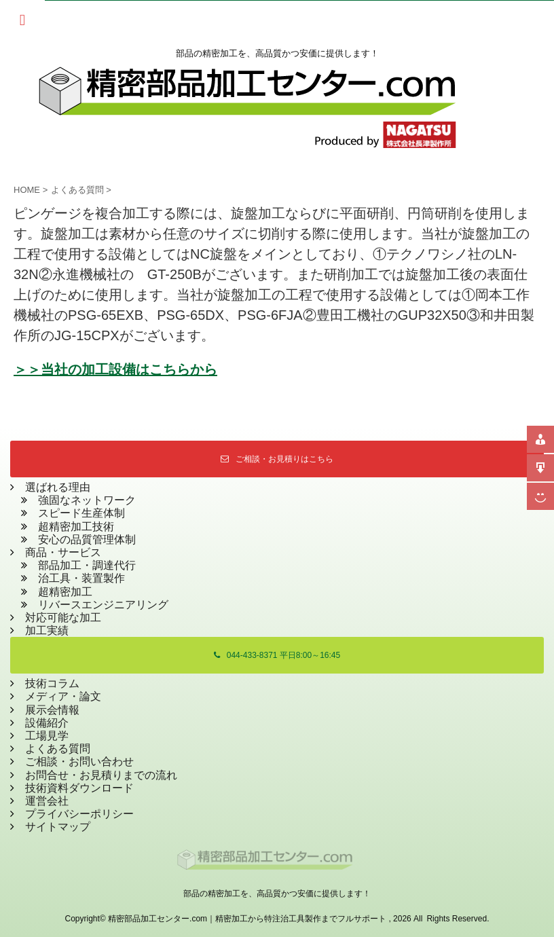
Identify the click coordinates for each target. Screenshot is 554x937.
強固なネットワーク (87, 500)
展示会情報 (52, 710)
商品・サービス (57, 552)
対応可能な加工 (63, 617)
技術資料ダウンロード (79, 788)
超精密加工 (65, 592)
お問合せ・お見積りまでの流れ (101, 775)
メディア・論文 (63, 696)
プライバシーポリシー (79, 814)
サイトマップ (57, 826)
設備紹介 (47, 723)
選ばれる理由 (57, 487)
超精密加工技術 (76, 526)
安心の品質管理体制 (87, 539)
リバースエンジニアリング (103, 604)
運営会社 (47, 801)
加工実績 (47, 630)
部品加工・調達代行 (87, 565)
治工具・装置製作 (81, 578)
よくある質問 (57, 748)
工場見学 (47, 735)
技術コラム (52, 683)
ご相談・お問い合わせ (79, 761)
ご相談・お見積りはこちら (277, 459)
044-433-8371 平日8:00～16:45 (277, 655)
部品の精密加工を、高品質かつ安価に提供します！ (277, 893)
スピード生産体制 (81, 513)
